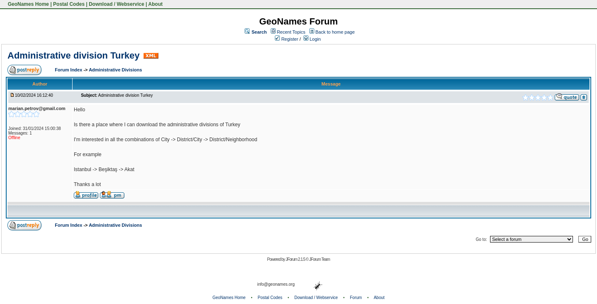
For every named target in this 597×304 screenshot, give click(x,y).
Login (312, 39)
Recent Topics (291, 31)
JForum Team (319, 259)
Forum (356, 297)
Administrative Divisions (115, 69)
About (155, 4)
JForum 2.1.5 (296, 259)
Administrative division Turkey (73, 55)
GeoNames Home (27, 4)
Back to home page (335, 31)
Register (286, 39)
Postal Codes (69, 4)
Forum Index (69, 69)
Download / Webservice (116, 4)
